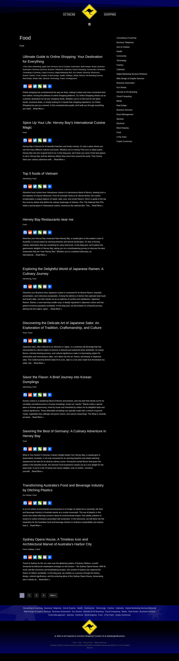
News (80, 650)
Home (75, 650)
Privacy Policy (88, 650)
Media (86, 76)
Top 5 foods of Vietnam (40, 174)
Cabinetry (68, 70)
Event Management (125, 116)
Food (48, 76)
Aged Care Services (50, 67)
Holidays (79, 76)
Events (35, 76)
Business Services (40, 70)
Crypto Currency (57, 73)
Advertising (37, 67)
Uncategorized (86, 79)
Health (72, 76)
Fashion (42, 76)
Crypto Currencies (124, 143)
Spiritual (61, 79)
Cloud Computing (80, 70)
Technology (69, 79)
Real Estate (42, 79)
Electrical (96, 73)
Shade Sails (52, 79)
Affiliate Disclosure (100, 650)
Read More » (48, 109)
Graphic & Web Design (60, 76)
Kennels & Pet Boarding (127, 93)
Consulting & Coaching (41, 73)
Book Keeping (123, 129)
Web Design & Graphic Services (131, 79)
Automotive (75, 67)
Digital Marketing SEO (73, 73)
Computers (27, 73)
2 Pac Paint (27, 67)
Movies (92, 76)
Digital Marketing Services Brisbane (132, 75)
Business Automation (126, 84)
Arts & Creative (65, 67)
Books (94, 67)
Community (92, 70)
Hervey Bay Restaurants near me (48, 224)
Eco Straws (87, 73)
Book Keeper (86, 67)
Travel (77, 79)
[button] (89, 24)
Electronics (27, 76)
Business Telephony (56, 70)
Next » (53, 603)
